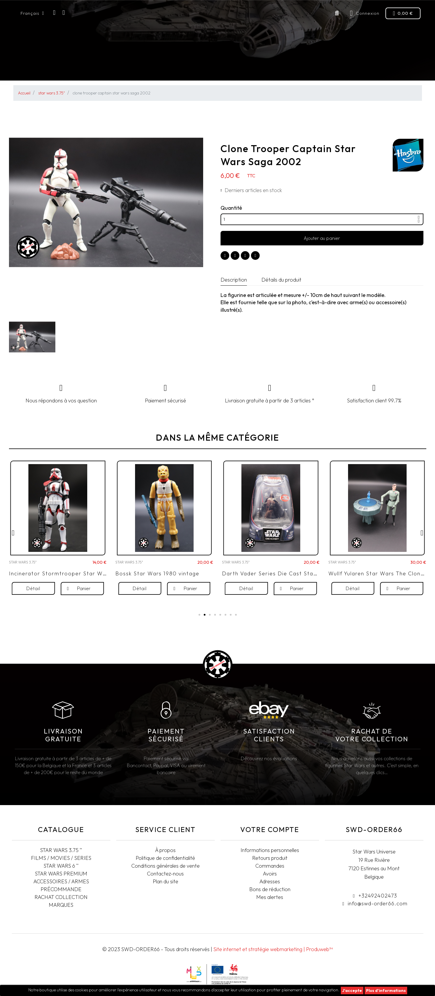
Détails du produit (281, 279)
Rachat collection (369, 68)
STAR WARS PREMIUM (215, 68)
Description (234, 279)
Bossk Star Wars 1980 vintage (157, 587)
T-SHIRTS (408, 68)
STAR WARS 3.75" (37, 68)
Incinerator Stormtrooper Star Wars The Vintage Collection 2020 (101, 587)
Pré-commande (263, 68)
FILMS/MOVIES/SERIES (90, 68)
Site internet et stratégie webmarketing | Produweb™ (273, 949)
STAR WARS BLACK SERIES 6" (155, 68)
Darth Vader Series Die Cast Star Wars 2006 (285, 587)
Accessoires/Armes (313, 68)
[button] (13, 202)
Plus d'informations (386, 990)
